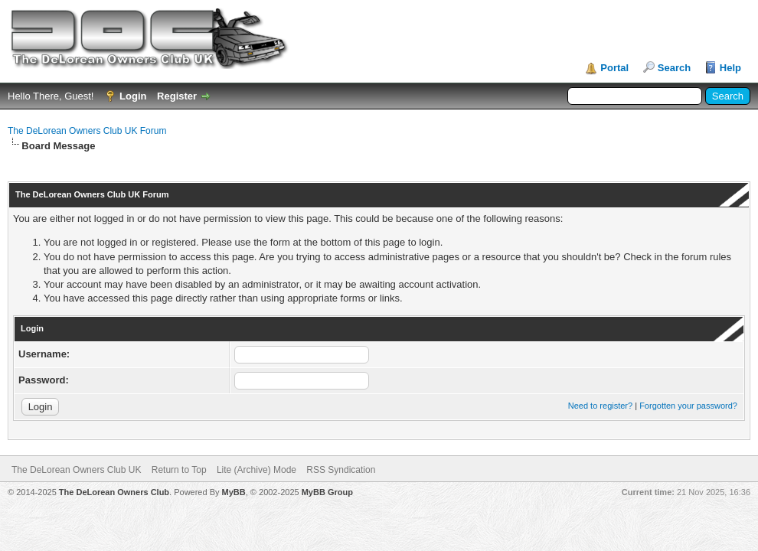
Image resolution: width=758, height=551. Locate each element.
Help (730, 67)
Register (177, 96)
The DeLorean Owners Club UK (76, 470)
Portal (614, 67)
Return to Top (179, 470)
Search (674, 67)
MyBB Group (327, 492)
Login (132, 96)
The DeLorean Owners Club (114, 492)
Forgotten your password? (688, 405)
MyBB (234, 492)
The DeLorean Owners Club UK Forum (87, 131)
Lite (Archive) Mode (256, 470)
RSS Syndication (340, 470)
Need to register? (600, 405)
